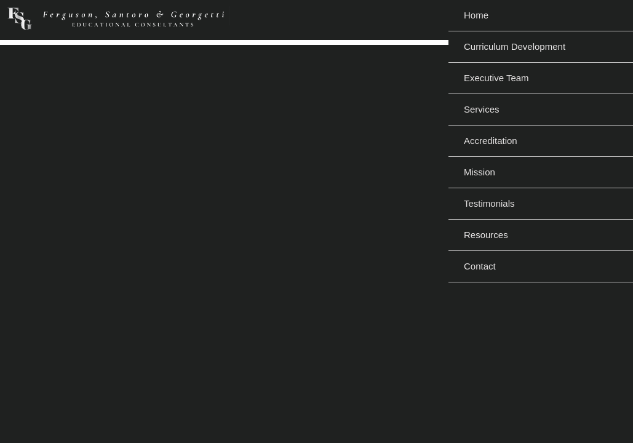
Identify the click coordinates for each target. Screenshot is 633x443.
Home (476, 15)
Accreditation (490, 140)
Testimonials (489, 203)
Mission (479, 172)
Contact (480, 266)
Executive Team (496, 78)
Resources (486, 234)
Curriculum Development (514, 46)
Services (482, 109)
